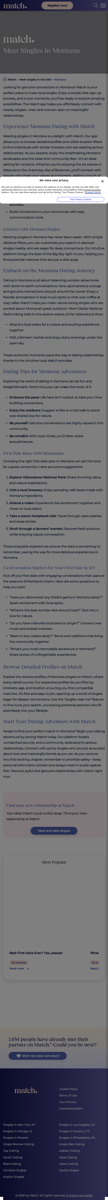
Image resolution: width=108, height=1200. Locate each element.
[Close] (102, 181)
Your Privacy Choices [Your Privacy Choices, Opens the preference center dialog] (80, 199)
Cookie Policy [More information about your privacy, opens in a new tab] (92, 192)
